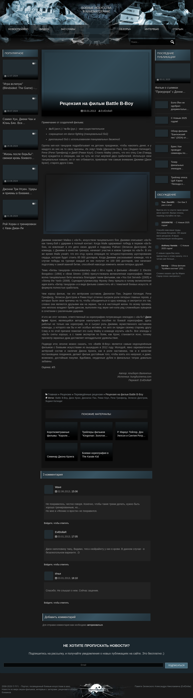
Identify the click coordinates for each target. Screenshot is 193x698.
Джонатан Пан (89, 398)
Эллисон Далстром (137, 398)
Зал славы (68, 29)
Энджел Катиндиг (53, 401)
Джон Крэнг (74, 398)
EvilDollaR (106, 110)
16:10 (75, 578)
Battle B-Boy (61, 398)
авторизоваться (95, 625)
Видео (43, 29)
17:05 (75, 536)
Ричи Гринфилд (118, 398)
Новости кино (18, 29)
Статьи (177, 29)
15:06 (75, 491)
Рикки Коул (103, 398)
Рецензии (65, 394)
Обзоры (124, 29)
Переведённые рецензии (88, 394)
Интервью (152, 29)
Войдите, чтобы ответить (56, 523)
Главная (52, 394)
